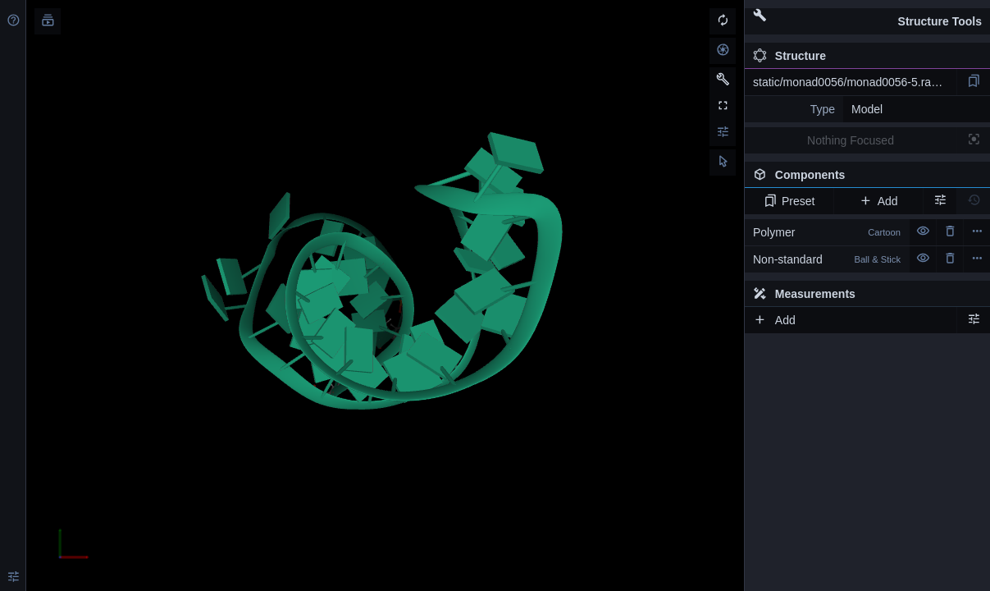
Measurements (804, 293)
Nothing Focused (850, 140)
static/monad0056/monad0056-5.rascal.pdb (854, 82)
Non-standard (827, 259)
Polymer (827, 232)
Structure (789, 55)
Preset (789, 201)
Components (867, 178)
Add (878, 201)
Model (867, 109)
